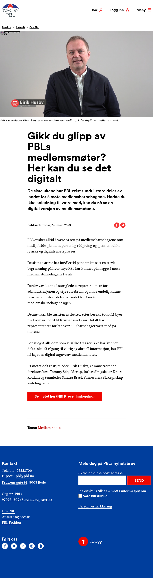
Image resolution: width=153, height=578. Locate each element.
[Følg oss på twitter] (14, 546)
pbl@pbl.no (25, 476)
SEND (139, 480)
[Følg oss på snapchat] (41, 546)
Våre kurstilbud (95, 496)
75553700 (24, 470)
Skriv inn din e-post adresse (100, 473)
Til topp (96, 541)
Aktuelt (20, 27)
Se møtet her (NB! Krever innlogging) (65, 396)
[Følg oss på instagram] (32, 546)
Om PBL (34, 27)
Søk (97, 10)
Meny (144, 9)
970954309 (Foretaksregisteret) (27, 500)
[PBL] (10, 16)
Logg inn (119, 9)
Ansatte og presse (16, 517)
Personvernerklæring (95, 506)
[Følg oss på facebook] (5, 546)
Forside (6, 27)
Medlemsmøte (49, 428)
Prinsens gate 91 (14, 482)
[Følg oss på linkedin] (23, 546)
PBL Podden (11, 523)
